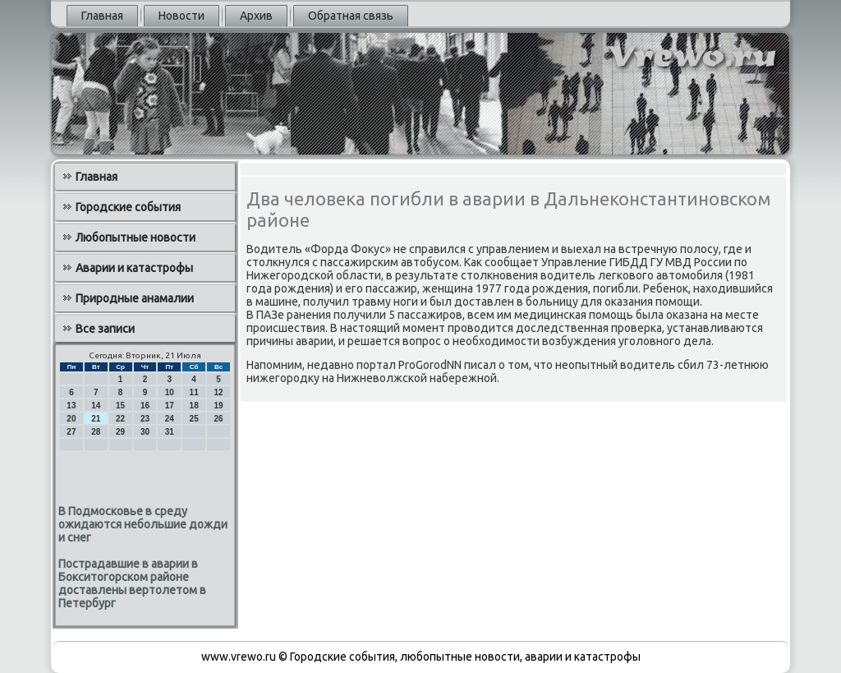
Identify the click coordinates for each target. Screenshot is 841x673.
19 (218, 405)
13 (71, 405)
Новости (182, 15)
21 (95, 418)
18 (194, 405)
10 (169, 392)
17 (169, 405)
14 (95, 405)
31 (169, 431)
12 (218, 392)
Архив (256, 15)
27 (71, 431)
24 (169, 418)
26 (218, 418)
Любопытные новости (135, 237)
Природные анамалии (135, 298)
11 (194, 392)
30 (144, 431)
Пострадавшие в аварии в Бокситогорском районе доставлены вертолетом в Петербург (132, 583)
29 (120, 431)
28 (95, 431)
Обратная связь (350, 15)
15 (120, 405)
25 (194, 418)
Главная (102, 15)
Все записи (105, 328)
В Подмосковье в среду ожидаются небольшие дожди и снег (142, 524)
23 (144, 418)
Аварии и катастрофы (134, 267)
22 (120, 418)
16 (144, 405)
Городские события (128, 207)
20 (71, 418)
